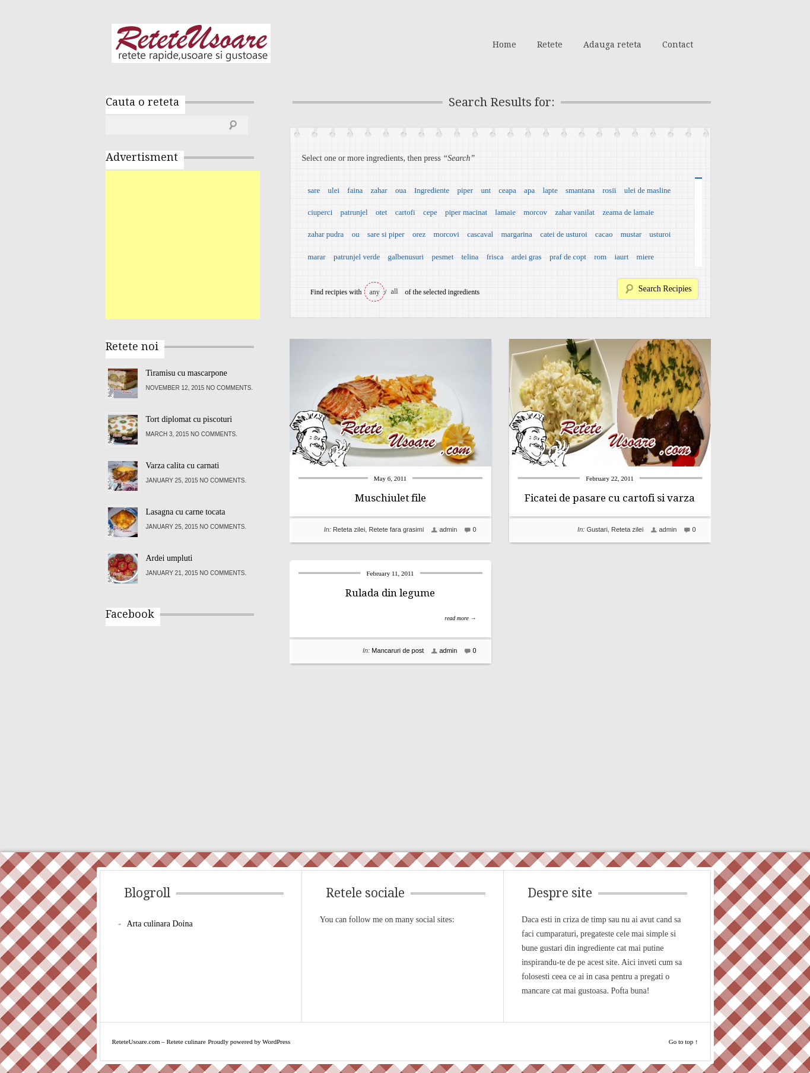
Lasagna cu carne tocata (185, 511)
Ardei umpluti (169, 558)
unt (486, 190)
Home (504, 44)
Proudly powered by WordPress (249, 1041)
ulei (334, 190)
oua (400, 190)
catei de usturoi (563, 234)
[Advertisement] (195, 245)
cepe (430, 212)
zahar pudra (325, 234)
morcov (535, 212)
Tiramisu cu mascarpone (186, 373)
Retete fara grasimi (396, 529)
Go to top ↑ (683, 1041)
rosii (609, 190)
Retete (550, 44)
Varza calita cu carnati (183, 465)
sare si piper (386, 234)
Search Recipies (665, 288)
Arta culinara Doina (160, 923)
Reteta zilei (349, 529)
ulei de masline (647, 190)
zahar (379, 190)
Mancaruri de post (397, 650)
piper (465, 190)
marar (316, 256)
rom (600, 256)
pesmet (442, 256)
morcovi (446, 234)
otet (381, 212)
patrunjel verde (356, 256)
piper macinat (466, 212)
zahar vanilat (575, 212)
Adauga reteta (612, 44)
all (394, 291)
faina (355, 190)
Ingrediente (431, 190)
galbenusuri (406, 256)
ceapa (507, 190)
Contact (677, 44)
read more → (460, 618)
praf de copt (567, 256)
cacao (604, 234)
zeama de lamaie (628, 212)
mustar (631, 234)
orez (418, 234)
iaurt (621, 256)
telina (470, 256)
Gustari (596, 529)
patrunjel (354, 212)
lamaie (505, 212)
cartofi (405, 212)
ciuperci (319, 212)
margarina (516, 234)
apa (529, 190)
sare (313, 190)
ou (356, 234)
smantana (580, 190)
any (375, 292)
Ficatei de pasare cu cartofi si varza (610, 498)
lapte (549, 190)
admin (448, 529)
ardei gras (527, 256)
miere (646, 256)
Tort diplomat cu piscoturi (189, 419)
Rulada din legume (390, 593)
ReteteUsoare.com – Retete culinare (191, 43)
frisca (495, 256)
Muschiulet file (390, 498)
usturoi (660, 234)
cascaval (480, 234)
